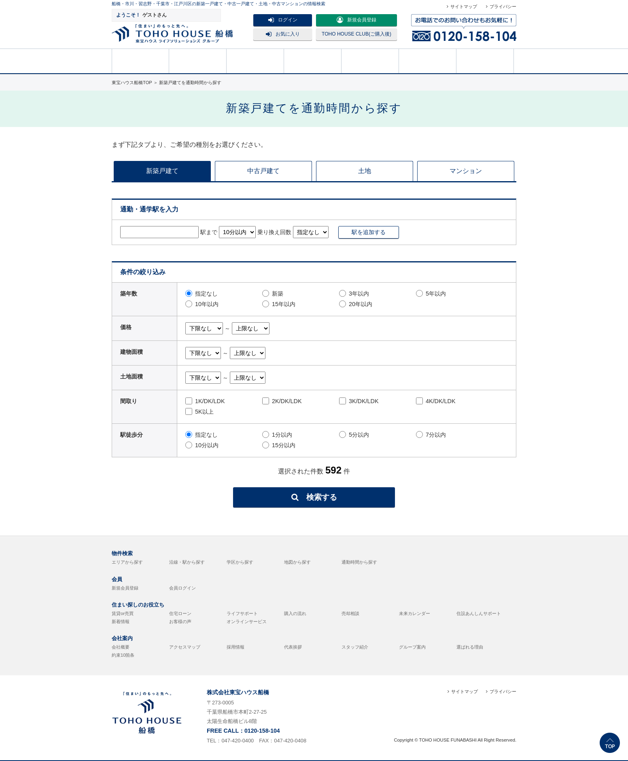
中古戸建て (263, 170)
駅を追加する (369, 232)
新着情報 (120, 621)
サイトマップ (463, 6)
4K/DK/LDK (436, 401)
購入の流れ (370, 60)
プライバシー (503, 6)
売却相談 (312, 60)
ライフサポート (242, 613)
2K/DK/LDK (282, 401)
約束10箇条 (123, 655)
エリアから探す (127, 562)
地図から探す (297, 562)
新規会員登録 (356, 20)
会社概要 (120, 647)
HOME (140, 60)
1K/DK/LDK (205, 401)
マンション (466, 170)
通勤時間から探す (359, 562)
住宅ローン (180, 613)
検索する (314, 497)
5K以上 (199, 411)
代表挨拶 (293, 647)
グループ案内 (412, 647)
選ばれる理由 (469, 647)
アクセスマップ (184, 647)
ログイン (282, 20)
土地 (364, 170)
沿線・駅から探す (187, 562)
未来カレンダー (414, 613)
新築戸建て (162, 170)
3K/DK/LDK (359, 401)
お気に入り (283, 34)
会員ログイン (182, 588)
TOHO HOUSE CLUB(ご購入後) (356, 34)
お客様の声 (180, 621)
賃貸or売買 (123, 613)
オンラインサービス (247, 621)
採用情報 (235, 647)
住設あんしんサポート (478, 613)
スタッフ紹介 (355, 647)
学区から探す (240, 562)
